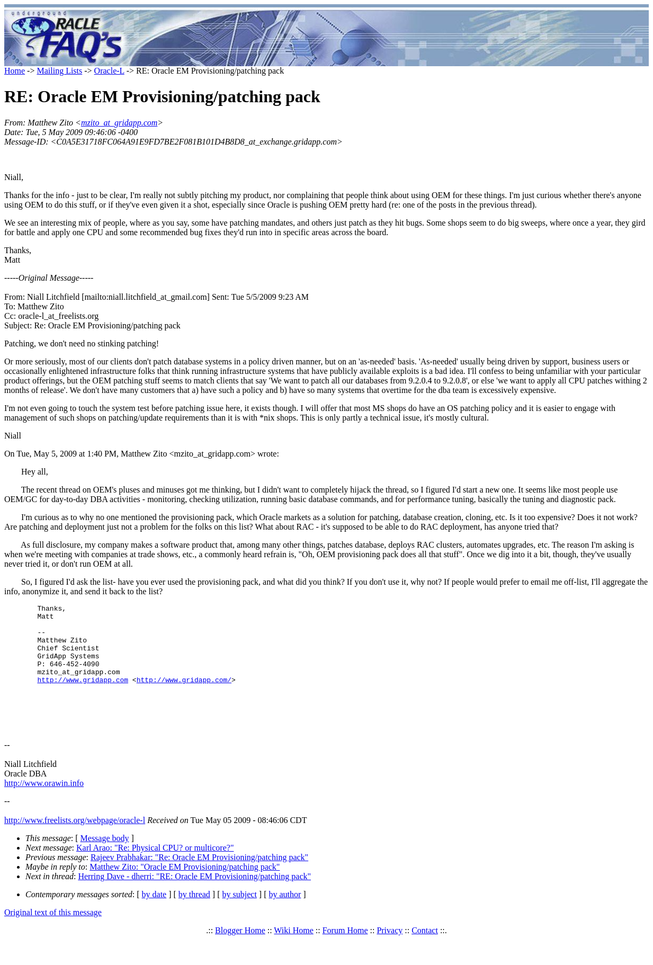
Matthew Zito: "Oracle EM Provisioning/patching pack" (185, 892)
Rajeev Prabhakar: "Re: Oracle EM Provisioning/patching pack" (199, 882)
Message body (104, 863)
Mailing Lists (59, 70)
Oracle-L (109, 70)
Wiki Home (293, 955)
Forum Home (345, 955)
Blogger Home (240, 955)
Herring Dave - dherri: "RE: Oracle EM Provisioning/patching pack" (194, 901)
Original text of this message (53, 937)
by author (285, 919)
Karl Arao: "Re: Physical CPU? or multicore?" (155, 873)
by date (154, 919)
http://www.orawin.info (44, 808)
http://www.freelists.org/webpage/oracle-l (74, 845)
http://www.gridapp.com (82, 695)
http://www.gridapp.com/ (184, 695)
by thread (194, 919)
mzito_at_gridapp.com (119, 122)
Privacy (389, 955)
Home (14, 70)
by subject (239, 919)
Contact (425, 955)
